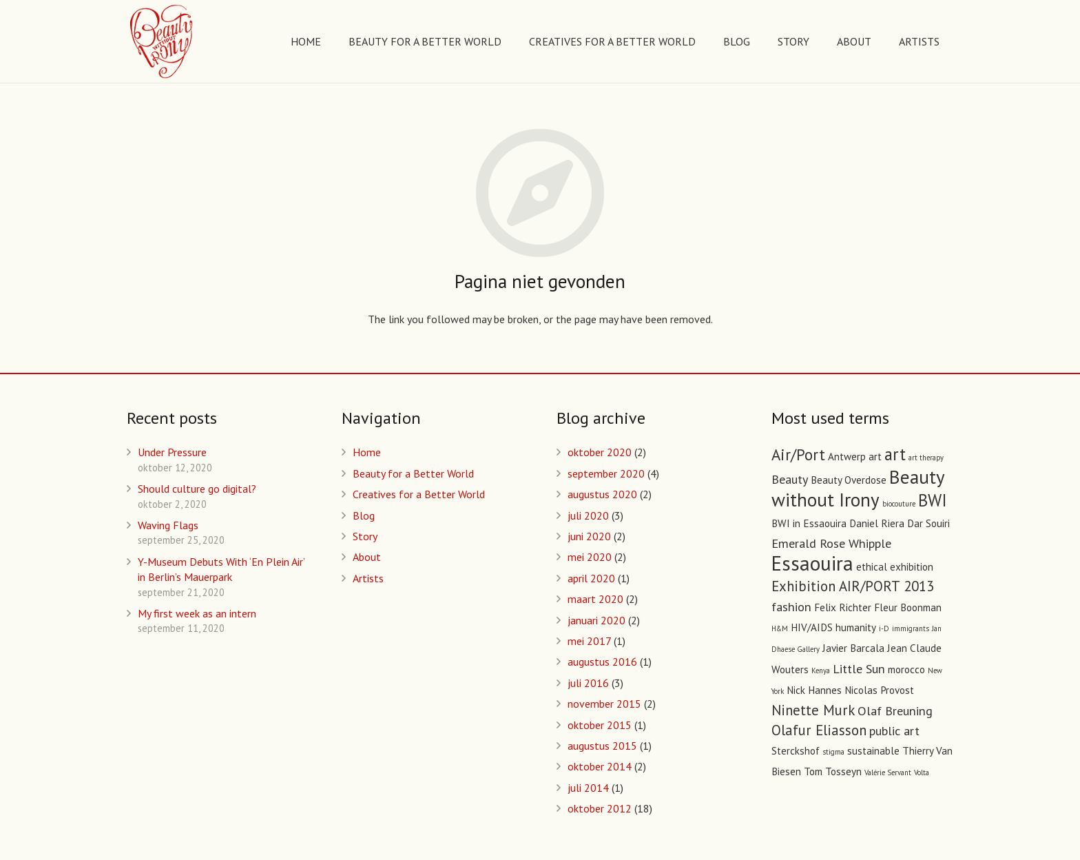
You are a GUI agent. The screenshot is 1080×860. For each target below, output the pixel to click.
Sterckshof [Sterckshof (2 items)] (795, 750)
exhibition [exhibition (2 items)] (911, 566)
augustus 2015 (602, 745)
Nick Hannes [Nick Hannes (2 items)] (814, 690)
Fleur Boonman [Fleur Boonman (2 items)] (908, 607)
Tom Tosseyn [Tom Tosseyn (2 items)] (833, 771)
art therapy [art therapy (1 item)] (926, 457)
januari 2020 (596, 620)
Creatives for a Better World (419, 494)
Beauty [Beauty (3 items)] (789, 479)
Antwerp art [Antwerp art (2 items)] (855, 456)
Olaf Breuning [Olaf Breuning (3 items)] (895, 710)
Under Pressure (172, 452)
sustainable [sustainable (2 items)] (873, 750)
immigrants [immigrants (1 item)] (910, 628)
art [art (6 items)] (895, 454)
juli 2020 (588, 515)
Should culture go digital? (197, 488)
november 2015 (604, 703)
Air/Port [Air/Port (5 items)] (798, 454)
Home (367, 452)
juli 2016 (588, 683)
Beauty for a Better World (413, 473)
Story (365, 536)
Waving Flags (168, 525)
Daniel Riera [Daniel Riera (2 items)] (876, 523)
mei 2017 (589, 641)
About (367, 557)
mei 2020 (590, 557)
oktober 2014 (600, 766)
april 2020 (591, 578)
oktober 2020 (600, 452)
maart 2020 (595, 599)
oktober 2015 (600, 725)
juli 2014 (588, 788)
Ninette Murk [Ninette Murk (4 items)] (813, 710)
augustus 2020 (602, 494)
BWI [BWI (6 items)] (932, 500)
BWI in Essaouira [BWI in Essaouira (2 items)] (809, 523)
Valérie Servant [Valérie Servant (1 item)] (887, 772)
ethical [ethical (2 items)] (871, 566)
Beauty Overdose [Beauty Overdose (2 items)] (848, 480)
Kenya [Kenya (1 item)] (820, 670)
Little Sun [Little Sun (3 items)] (859, 668)
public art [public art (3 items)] (894, 730)
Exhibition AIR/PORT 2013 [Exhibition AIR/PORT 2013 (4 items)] (852, 586)
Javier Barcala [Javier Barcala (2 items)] (853, 648)
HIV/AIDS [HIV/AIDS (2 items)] (812, 627)
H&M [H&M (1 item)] (779, 628)
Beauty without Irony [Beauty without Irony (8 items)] (857, 487)
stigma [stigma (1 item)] (833, 752)
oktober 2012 (600, 808)
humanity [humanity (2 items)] (855, 627)
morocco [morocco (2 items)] (906, 669)
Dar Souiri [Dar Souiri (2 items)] (928, 523)
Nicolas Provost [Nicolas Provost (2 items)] (879, 690)
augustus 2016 (602, 661)
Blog (364, 515)
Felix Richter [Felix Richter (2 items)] (842, 607)
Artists (368, 578)
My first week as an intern (197, 613)
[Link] (162, 41)
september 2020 (606, 473)
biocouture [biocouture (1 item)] (898, 504)
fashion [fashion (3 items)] (791, 606)
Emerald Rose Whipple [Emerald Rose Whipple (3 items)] (831, 543)
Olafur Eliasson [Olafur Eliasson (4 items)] (818, 730)
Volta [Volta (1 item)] (921, 772)
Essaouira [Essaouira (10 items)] (812, 563)
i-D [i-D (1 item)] (884, 628)
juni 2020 (589, 536)
